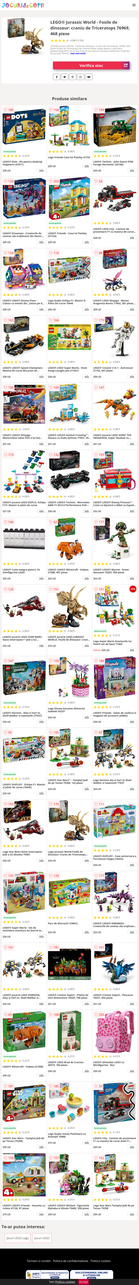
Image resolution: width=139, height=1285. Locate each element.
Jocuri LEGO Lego (18, 1238)
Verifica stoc (105, 65)
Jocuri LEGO (41, 1238)
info (41, 170)
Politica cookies (101, 1261)
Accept (83, 1282)
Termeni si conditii (39, 1261)
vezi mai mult (78, 53)
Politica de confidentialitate (70, 1261)
